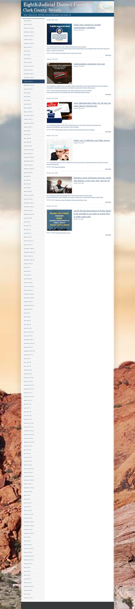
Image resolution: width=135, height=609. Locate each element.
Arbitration (58, 200)
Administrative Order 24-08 (57, 125)
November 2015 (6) (29, 480)
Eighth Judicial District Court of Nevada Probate (59, 48)
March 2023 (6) (28, 146)
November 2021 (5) (29, 206)
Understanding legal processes (82, 92)
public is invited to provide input (55, 50)
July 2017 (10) (27, 404)
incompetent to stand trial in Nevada (77, 88)
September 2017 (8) (29, 396)
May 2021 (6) (27, 229)
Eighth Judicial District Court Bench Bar (81, 195)
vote (62, 127)
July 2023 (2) (27, 131)
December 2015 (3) (29, 476)
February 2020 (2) (29, 286)
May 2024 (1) (27, 100)
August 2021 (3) (28, 218)
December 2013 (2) (29, 556)
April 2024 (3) (27, 104)
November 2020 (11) (29, 252)
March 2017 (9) (28, 419)
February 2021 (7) (29, 241)
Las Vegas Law (78, 197)
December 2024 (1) (29, 73)
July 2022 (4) (27, 176)
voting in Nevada (74, 127)
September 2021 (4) (29, 214)
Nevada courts (91, 88)
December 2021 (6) (29, 203)
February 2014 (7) (29, 548)
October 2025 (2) (28, 39)
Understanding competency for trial (89, 64)
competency (53, 86)
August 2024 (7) (28, 89)
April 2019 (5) (27, 324)
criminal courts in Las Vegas (63, 86)
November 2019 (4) (29, 298)
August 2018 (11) (28, 355)
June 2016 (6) (27, 453)
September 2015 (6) (29, 488)
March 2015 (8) (28, 510)
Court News (70, 129)
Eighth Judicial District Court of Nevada (75, 47)
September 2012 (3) (29, 586)
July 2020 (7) (27, 267)
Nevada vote (97, 125)
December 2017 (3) (29, 385)
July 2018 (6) (27, 358)
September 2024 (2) (29, 85)
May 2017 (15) (27, 412)
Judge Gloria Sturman (79, 162)
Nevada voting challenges (53, 127)
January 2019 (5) (28, 336)
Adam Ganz (52, 195)
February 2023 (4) (29, 149)
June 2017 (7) (27, 408)
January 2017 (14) (28, 427)
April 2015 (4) (27, 506)
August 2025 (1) (28, 47)
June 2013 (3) (27, 571)
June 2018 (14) (27, 362)
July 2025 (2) (27, 51)
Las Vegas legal (86, 197)
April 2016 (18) (28, 461)
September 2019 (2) (29, 305)
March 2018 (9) (28, 374)
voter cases (66, 127)
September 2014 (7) (29, 533)
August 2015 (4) (28, 491)
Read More (108, 55)
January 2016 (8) (28, 472)
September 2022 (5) (29, 168)
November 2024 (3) (29, 77)
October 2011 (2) (28, 598)
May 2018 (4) (27, 366)
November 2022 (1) (29, 161)
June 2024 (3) (27, 96)
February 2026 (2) (29, 28)
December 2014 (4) (29, 522)
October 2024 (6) (28, 81)
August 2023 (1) (28, 127)
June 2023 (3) (27, 134)
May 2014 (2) (27, 537)
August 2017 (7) (28, 400)
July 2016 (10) (27, 450)
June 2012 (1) (27, 594)
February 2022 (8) (29, 195)
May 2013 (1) (27, 575)
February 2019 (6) (29, 332)
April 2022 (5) (27, 187)
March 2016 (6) (28, 465)
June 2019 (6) (27, 317)
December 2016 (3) (29, 430)
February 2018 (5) (29, 377)
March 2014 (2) (28, 544)
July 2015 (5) (27, 495)
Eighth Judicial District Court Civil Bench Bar (61, 162)
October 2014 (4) (28, 529)
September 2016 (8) (29, 442)
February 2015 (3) (28, 514)
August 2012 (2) (28, 590)
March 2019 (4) (28, 328)
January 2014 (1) (28, 552)
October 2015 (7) (28, 484)
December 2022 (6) (29, 157)
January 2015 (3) (28, 518)
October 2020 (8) (28, 256)
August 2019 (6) (28, 309)
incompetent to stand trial (60, 88)
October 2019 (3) (28, 301)
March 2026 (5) (28, 24)
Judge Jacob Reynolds (90, 162)
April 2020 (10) (28, 279)
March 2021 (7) (28, 237)
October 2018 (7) (28, 347)
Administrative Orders (61, 129)
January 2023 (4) (28, 153)
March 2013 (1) (28, 582)
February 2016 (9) (29, 468)
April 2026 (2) (27, 20)
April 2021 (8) (27, 233)
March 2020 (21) (28, 282)
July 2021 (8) (27, 222)
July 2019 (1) (27, 313)
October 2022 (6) (28, 165)
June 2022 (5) (27, 180)
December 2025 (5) (29, 32)
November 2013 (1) (29, 560)
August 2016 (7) (28, 446)
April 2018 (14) (28, 370)
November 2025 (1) (29, 36)
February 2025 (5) (29, 66)
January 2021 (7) (28, 244)
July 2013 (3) (27, 567)
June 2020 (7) (27, 271)
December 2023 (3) (29, 115)
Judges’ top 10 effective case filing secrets (92, 140)
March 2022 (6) (28, 191)
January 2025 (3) (28, 70)
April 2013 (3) (27, 579)
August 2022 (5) (28, 172)
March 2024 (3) (28, 108)
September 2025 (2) (29, 43)
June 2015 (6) (27, 499)
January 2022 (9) (28, 199)
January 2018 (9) (28, 381)
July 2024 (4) (27, 93)
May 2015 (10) (28, 503)
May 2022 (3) (27, 184)
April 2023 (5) (27, 142)
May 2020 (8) (27, 275)
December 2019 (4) (29, 294)
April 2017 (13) (28, 415)
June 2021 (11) (27, 225)
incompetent (49, 88)
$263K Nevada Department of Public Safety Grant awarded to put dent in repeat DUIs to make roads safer (92, 214)
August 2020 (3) (28, 263)
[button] (70, 15)
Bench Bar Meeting (60, 167)
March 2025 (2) (28, 62)
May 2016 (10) (28, 457)
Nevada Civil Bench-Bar (52, 164)
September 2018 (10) (29, 351)
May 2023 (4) (27, 138)
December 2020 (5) (29, 248)
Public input (106, 48)
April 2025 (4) (27, 58)
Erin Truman (71, 197)
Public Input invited (76, 53)
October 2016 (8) (28, 438)
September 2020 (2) (29, 260)
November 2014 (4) (29, 525)
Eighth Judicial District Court (57, 47)
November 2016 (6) (29, 434)
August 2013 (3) (28, 563)
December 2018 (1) (29, 339)
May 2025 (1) (27, 55)
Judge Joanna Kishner (102, 162)
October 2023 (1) (28, 119)
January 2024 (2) (28, 111)
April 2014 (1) (27, 541)
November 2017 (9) (29, 389)
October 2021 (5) (28, 210)
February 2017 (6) (29, 423)
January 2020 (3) (28, 290)
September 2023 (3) (29, 123)
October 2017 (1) (28, 393)
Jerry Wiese (83, 125)
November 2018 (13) (29, 343)
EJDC (101, 48)
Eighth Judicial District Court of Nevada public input (86, 48)
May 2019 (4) (27, 320)
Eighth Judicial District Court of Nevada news (58, 92)
